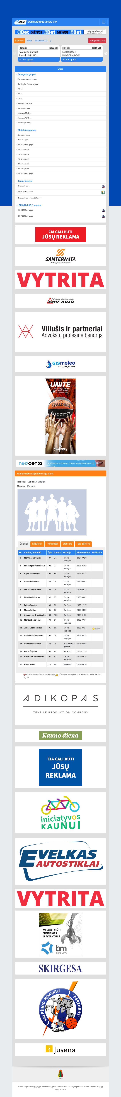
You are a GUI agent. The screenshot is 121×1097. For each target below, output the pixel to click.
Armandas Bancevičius (34, 656)
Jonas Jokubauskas (33, 628)
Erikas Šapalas (30, 605)
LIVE (97, 40)
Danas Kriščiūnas (32, 581)
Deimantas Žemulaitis (33, 636)
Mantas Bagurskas (32, 620)
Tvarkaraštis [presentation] (53, 544)
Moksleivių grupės (27, 130)
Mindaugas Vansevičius (34, 566)
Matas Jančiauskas (32, 589)
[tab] (24, 544)
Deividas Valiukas (32, 597)
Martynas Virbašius (32, 558)
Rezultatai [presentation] (37, 544)
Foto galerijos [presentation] (83, 544)
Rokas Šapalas (30, 651)
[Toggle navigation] (103, 22)
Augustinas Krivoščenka (35, 615)
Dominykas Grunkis (32, 643)
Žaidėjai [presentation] (24, 544)
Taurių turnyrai (25, 181)
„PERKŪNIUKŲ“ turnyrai (29, 205)
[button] (60, 79)
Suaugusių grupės (27, 74)
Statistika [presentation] (67, 544)
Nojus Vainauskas (32, 574)
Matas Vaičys (30, 610)
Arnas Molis (29, 664)
